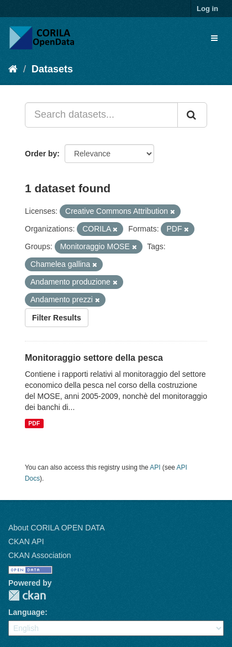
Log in (207, 8)
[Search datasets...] (101, 115)
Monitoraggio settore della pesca (94, 357)
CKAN (27, 595)
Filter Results (56, 317)
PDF (34, 423)
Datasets (52, 69)
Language (26, 612)
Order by (41, 153)
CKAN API (26, 541)
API (155, 467)
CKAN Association (39, 555)
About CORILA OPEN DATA (56, 527)
